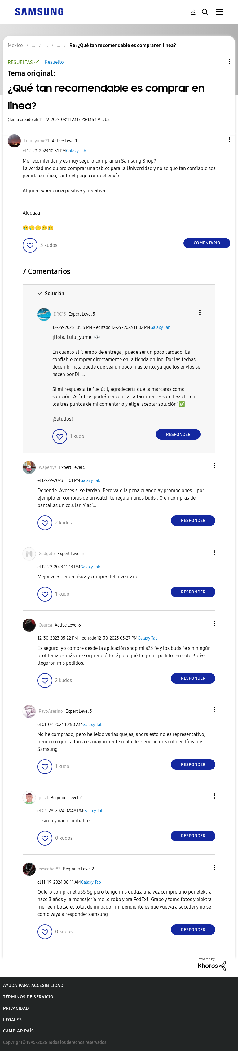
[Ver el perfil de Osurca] (45, 625)
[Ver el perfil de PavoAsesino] (51, 711)
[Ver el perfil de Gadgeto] (47, 553)
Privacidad (16, 1008)
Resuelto (54, 62)
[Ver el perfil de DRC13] (60, 314)
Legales (12, 1020)
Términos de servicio (28, 997)
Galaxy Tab (76, 151)
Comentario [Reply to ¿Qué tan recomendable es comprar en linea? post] (207, 243)
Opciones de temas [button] (219, 61)
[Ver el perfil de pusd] (43, 797)
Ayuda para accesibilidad (33, 985)
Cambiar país (18, 1031)
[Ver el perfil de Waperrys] (47, 467)
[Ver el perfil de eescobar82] (49, 869)
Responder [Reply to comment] (178, 434)
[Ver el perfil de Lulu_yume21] (36, 141)
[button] (219, 139)
